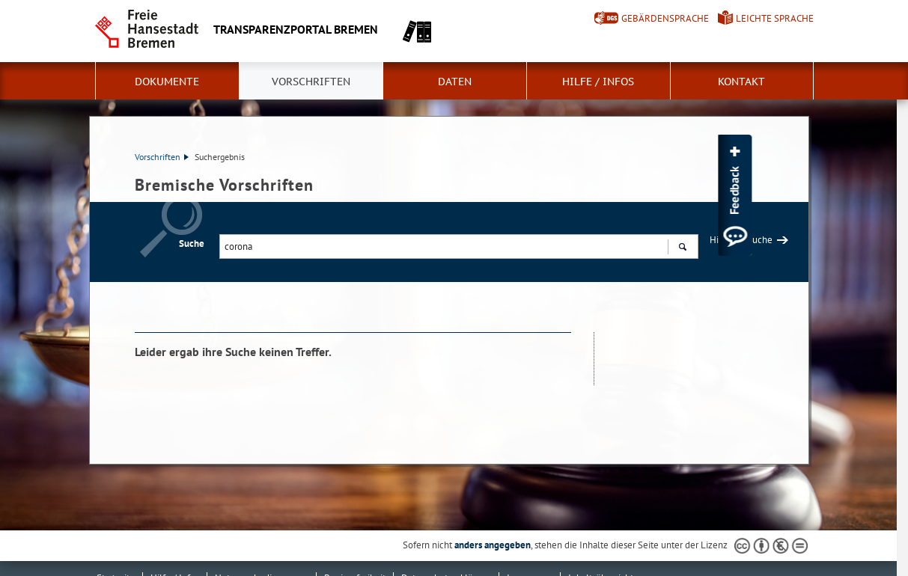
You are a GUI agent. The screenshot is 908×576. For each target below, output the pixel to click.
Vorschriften (311, 81)
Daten (455, 81)
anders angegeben (492, 545)
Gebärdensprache (665, 18)
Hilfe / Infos (598, 81)
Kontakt (741, 81)
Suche (191, 243)
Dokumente (167, 81)
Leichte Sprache (775, 18)
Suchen (682, 248)
